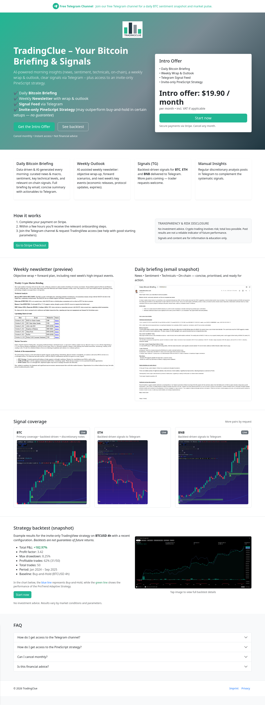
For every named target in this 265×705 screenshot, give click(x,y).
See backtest (73, 126)
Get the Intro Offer (34, 126)
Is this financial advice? (33, 667)
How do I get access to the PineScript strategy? (49, 647)
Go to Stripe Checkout (31, 245)
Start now (203, 117)
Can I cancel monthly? (32, 657)
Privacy (245, 688)
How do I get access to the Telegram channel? (48, 637)
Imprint (234, 688)
